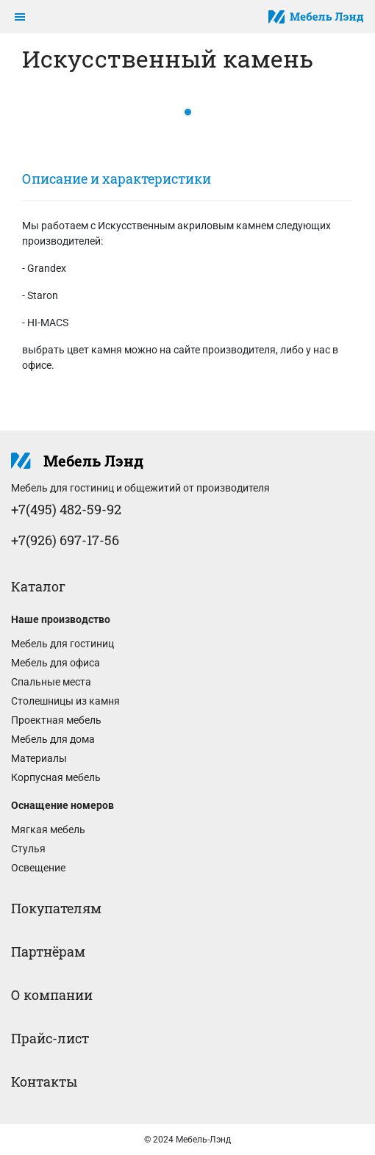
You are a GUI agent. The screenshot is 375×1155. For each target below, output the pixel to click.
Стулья (28, 848)
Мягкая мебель (48, 829)
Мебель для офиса (55, 663)
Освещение (38, 868)
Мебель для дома (53, 739)
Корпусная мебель (56, 777)
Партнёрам (48, 951)
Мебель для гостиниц (62, 644)
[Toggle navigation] (20, 17)
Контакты (44, 1081)
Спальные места (51, 682)
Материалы (39, 758)
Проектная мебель (56, 720)
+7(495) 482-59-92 (66, 509)
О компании (52, 995)
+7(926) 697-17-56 (65, 540)
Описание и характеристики (116, 178)
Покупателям (56, 908)
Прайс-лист (50, 1038)
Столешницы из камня (65, 701)
